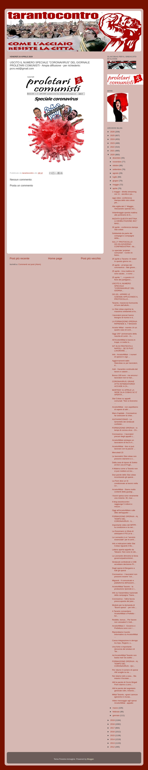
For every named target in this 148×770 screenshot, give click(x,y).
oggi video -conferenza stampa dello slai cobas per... (123, 200)
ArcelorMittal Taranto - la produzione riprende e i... (124, 587)
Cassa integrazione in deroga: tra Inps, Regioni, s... (125, 641)
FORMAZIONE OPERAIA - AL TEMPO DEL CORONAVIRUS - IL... (125, 518)
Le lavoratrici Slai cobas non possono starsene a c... (124, 457)
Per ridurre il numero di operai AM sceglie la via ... (125, 671)
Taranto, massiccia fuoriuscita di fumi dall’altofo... (125, 304)
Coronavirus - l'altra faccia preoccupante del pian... (123, 600)
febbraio (116, 712)
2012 (112, 747)
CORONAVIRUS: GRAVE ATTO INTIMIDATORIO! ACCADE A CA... (123, 383)
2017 (112, 728)
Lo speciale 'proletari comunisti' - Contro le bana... (122, 252)
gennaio (116, 715)
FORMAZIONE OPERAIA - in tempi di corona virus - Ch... (125, 429)
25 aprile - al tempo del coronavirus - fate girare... (124, 266)
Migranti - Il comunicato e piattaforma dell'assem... (123, 581)
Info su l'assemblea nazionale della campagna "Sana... (125, 594)
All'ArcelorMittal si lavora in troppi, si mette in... (123, 341)
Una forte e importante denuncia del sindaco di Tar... (123, 649)
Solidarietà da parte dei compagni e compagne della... (123, 235)
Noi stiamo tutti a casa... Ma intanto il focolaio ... (124, 677)
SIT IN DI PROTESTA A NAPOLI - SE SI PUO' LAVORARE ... (122, 348)
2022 (112, 147)
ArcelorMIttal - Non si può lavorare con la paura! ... (123, 447)
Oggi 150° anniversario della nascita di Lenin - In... (124, 335)
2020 (112, 155)
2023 (112, 143)
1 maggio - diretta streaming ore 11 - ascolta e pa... (124, 193)
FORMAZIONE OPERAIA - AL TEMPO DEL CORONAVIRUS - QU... (125, 663)
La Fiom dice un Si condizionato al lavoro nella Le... (125, 483)
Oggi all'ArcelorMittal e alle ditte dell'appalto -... (123, 511)
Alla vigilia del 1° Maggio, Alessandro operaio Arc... (124, 207)
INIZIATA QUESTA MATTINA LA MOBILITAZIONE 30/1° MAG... (124, 221)
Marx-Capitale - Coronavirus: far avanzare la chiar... (124, 414)
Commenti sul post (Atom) (29, 264)
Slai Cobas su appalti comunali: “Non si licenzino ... (125, 400)
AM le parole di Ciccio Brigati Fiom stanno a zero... (124, 683)
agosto (116, 173)
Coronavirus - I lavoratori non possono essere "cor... (124, 575)
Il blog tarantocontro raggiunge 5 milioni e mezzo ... (122, 504)
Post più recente (19, 258)
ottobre (116, 165)
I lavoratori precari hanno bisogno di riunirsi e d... (123, 316)
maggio (116, 185)
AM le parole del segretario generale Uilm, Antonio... (124, 689)
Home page (55, 258)
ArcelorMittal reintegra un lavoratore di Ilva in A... (123, 441)
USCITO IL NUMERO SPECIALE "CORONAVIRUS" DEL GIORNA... (123, 287)
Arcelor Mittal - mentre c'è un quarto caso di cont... (124, 328)
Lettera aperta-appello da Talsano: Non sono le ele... (124, 551)
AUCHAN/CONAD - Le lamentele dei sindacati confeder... (123, 421)
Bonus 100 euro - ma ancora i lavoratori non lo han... (125, 376)
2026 (112, 132)
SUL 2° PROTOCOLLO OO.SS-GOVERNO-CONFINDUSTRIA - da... (124, 244)
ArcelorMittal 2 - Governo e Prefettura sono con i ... (123, 627)
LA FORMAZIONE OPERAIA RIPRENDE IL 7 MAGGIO (124, 322)
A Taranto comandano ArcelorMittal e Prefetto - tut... (123, 613)
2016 (112, 732)
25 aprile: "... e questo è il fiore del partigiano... (123, 278)
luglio (115, 177)
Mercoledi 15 (117, 452)
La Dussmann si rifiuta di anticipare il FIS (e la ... (123, 532)
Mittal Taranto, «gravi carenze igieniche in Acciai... (125, 695)
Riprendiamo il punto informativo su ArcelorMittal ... (125, 634)
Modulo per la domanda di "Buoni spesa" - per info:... (124, 606)
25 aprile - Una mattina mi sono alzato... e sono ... (123, 272)
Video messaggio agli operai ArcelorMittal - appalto (124, 702)
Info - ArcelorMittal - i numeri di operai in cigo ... (124, 355)
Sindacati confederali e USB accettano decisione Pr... (124, 563)
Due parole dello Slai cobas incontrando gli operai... (124, 476)
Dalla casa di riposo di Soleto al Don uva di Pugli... (124, 463)
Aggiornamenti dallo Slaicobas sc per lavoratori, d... (125, 363)
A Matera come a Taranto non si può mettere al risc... (125, 469)
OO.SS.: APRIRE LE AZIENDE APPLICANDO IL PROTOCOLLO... (125, 296)
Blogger (90, 759)
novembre (117, 162)
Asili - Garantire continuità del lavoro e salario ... (125, 370)
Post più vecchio (91, 258)
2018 (112, 724)
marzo (116, 708)
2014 (112, 739)
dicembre (117, 158)
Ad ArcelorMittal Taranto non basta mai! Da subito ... (124, 656)
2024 (112, 139)
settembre (117, 169)
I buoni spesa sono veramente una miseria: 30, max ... (125, 497)
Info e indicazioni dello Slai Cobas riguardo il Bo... (123, 544)
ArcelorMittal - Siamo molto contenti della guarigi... (124, 490)
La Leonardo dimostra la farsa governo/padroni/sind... (125, 557)
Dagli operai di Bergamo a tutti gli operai (123, 569)
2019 (112, 720)
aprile (115, 188)
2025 (112, 135)
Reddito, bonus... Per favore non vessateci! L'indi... (124, 621)
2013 (112, 743)
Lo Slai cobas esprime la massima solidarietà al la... (124, 310)
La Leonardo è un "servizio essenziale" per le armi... (124, 538)
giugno (116, 181)
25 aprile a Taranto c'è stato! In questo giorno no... (124, 260)
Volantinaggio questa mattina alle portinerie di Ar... (124, 213)
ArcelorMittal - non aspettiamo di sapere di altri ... (125, 408)
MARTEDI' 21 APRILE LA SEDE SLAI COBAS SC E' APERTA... (124, 392)
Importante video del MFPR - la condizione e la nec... (124, 526)
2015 (112, 735)
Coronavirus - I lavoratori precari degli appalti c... (123, 435)
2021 (112, 151)
